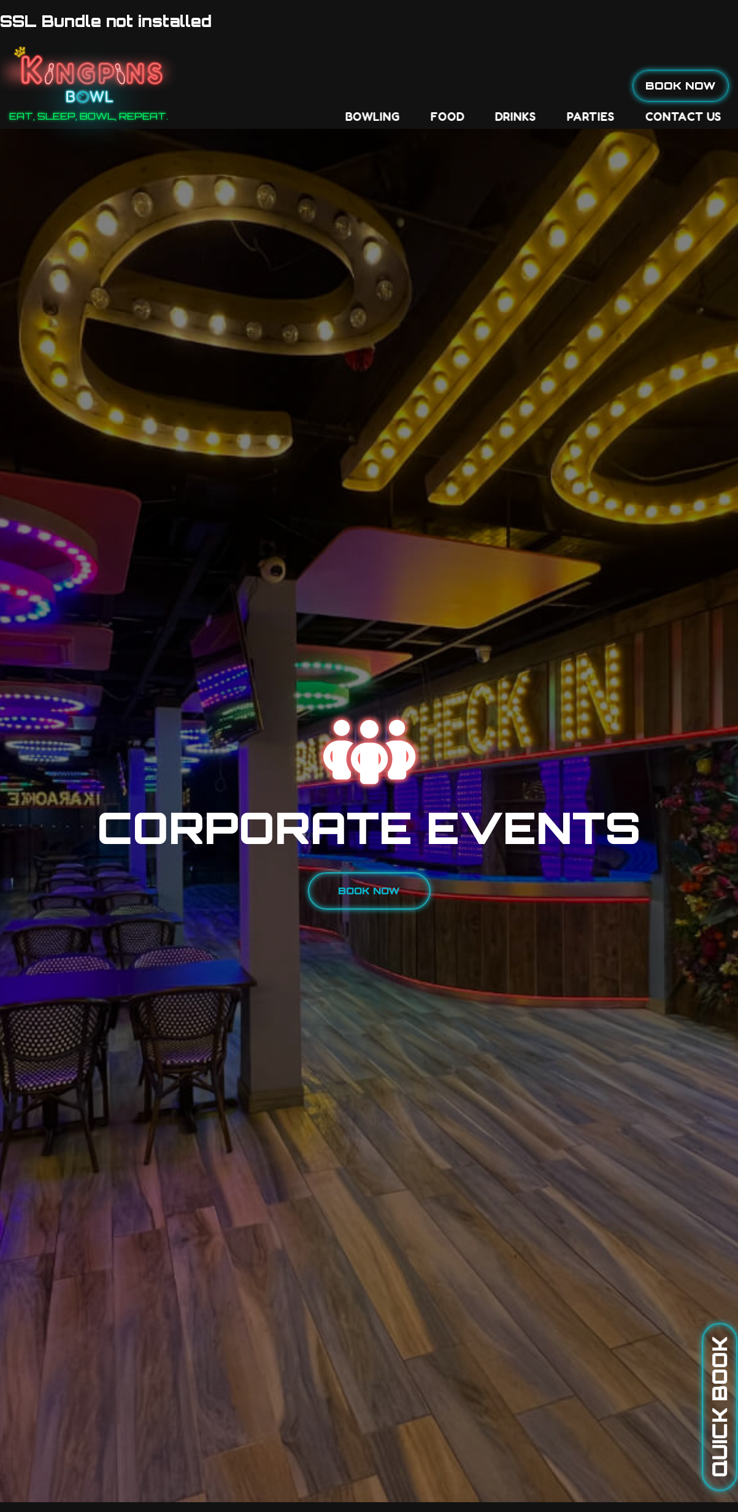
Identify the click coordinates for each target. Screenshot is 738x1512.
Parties (420, 86)
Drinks (345, 86)
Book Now (680, 85)
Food (277, 86)
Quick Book (719, 1407)
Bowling (202, 86)
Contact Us (513, 86)
